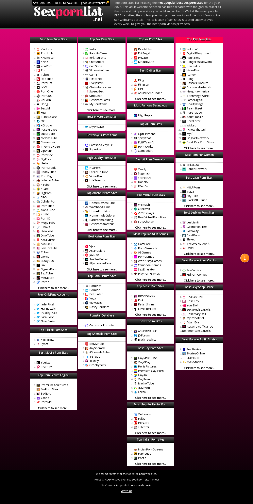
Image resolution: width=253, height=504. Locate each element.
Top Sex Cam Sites (102, 39)
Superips (95, 149)
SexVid (45, 108)
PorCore (143, 423)
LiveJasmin (96, 83)
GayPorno (145, 379)
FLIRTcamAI (146, 142)
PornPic (94, 290)
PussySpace (49, 129)
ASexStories (195, 362)
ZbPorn (46, 100)
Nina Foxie (48, 321)
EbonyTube (48, 172)
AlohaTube (48, 210)
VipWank (46, 151)
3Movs (45, 227)
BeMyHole (96, 344)
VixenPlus (193, 70)
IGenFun (143, 186)
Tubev (45, 252)
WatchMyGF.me (100, 207)
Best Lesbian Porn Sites (199, 212)
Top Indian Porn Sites (150, 439)
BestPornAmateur (101, 224)
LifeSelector (97, 180)
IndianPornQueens (150, 449)
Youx (92, 298)
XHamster (48, 57)
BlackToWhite (147, 339)
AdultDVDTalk (147, 331)
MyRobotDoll (195, 318)
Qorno (45, 256)
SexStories (194, 349)
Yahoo (45, 398)
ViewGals (95, 302)
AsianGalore (97, 250)
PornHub (47, 53)
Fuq (43, 112)
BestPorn (193, 235)
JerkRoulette (97, 57)
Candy (142, 169)
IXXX (44, 87)
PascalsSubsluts (197, 83)
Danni (190, 248)
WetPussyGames (150, 261)
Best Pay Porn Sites (200, 142)
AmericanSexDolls (199, 331)
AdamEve (193, 322)
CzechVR (144, 209)
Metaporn (47, 278)
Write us (126, 491)
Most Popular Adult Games (150, 234)
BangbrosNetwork (199, 62)
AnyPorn (192, 196)
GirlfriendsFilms (197, 227)
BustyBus (47, 261)
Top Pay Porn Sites (199, 39)
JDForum (144, 335)
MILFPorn (193, 187)
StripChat (95, 96)
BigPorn (46, 193)
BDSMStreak (146, 296)
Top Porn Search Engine (53, 375)
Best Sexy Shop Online (199, 287)
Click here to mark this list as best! (53, 44)
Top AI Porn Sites (150, 124)
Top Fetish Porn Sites (150, 286)
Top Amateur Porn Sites (101, 193)
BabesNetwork (197, 169)
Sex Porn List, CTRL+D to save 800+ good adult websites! (70, 3)
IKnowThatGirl (196, 129)
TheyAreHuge (50, 146)
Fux (43, 265)
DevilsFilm (145, 49)
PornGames (146, 256)
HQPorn (95, 168)
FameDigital (195, 100)
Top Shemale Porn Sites (101, 334)
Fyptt (44, 344)
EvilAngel (144, 53)
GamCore (144, 244)
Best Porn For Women (199, 155)
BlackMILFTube (197, 200)
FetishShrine (146, 304)
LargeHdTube (99, 172)
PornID (45, 218)
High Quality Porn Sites (101, 158)
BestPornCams (99, 100)
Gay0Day (144, 362)
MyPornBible (49, 389)
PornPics (95, 286)
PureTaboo (194, 112)
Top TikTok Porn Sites (53, 330)
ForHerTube (49, 248)
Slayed (191, 239)
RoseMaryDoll (196, 314)
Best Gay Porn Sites (150, 348)
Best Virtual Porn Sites (150, 195)
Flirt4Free (96, 79)
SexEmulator (146, 269)
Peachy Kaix (49, 313)
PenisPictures (147, 366)
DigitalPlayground (199, 53)
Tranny (94, 361)
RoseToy (193, 301)
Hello (44, 163)
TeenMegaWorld (198, 96)
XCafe (45, 189)
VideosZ (192, 49)
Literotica (193, 358)
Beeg (44, 104)
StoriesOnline (196, 353)
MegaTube (48, 222)
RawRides (193, 66)
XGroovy (47, 125)
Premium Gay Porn (151, 371)
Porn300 (47, 96)
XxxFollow (47, 340)
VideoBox (95, 176)
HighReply (145, 115)
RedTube (47, 79)
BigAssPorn (49, 269)
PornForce (194, 121)
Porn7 (45, 282)
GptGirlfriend (147, 134)
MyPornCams (98, 104)
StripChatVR (146, 221)
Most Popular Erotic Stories (199, 339)
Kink (140, 300)
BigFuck (46, 159)
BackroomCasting (101, 220)
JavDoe (94, 255)
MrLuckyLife (146, 62)
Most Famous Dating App (150, 105)
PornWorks (145, 146)
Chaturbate (97, 62)
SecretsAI (144, 178)
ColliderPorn (49, 201)
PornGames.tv (148, 248)
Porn (44, 70)
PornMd (46, 402)
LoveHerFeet (147, 309)
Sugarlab (144, 173)
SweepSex (96, 91)
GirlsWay (193, 231)
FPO (44, 197)
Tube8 (45, 74)
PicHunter (96, 294)
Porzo (142, 458)
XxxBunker (48, 239)
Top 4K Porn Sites (150, 39)
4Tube (45, 185)
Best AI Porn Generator (151, 159)
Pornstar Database (102, 315)
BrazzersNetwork (199, 87)
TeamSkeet (194, 108)
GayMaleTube (147, 358)
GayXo (142, 375)
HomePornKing (99, 211)
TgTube (94, 356)
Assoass (46, 244)
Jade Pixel (47, 304)
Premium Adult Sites (54, 385)
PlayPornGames (149, 273)
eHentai (143, 427)
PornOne (47, 91)
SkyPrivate (96, 126)
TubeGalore (49, 117)
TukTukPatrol (98, 259)
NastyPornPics (99, 307)
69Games (144, 252)
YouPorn (46, 66)
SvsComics (194, 270)
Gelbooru (144, 414)
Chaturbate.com (100, 87)
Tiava (190, 191)
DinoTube (47, 235)
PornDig (46, 176)
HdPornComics (197, 274)
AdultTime (193, 57)
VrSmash (144, 204)
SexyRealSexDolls (199, 309)
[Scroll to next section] (244, 257)
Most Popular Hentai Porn (150, 404)
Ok (42, 121)
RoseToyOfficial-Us (200, 326)
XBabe (45, 214)
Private (143, 57)
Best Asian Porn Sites (102, 236)
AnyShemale (97, 348)
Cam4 (93, 74)
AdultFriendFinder (150, 93)
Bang (190, 79)
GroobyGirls (97, 365)
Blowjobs (47, 231)
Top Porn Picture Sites (102, 276)
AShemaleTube (99, 352)
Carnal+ (143, 392)
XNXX (44, 62)
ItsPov (191, 74)
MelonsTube (49, 138)
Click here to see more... (53, 288)
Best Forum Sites (151, 321)
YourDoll (192, 305)
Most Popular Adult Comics (199, 260)
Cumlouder (48, 142)
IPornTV (46, 366)
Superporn (48, 134)
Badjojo (46, 393)
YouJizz (45, 362)
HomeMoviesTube (102, 203)
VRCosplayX (146, 213)
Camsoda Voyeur (100, 145)
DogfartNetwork (198, 138)
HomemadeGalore (102, 215)
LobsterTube (50, 180)
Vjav (92, 246)
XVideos (46, 49)
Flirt (140, 89)
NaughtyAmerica (198, 91)
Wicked (191, 125)
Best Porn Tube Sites (53, 39)
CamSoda (95, 66)
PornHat (46, 83)
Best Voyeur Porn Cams (102, 135)
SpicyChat (144, 138)
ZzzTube (47, 273)
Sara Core (47, 317)
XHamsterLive (99, 70)
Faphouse (144, 453)
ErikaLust (193, 165)
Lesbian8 (193, 222)
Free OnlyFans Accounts (53, 294)
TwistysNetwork (198, 243)
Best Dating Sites (151, 70)
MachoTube (146, 383)
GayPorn (144, 387)
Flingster (144, 84)
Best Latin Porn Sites (199, 177)
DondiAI (143, 182)
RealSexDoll (195, 297)
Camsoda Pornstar (102, 325)
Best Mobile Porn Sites (53, 352)
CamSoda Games (149, 265)
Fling (141, 80)
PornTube (47, 206)
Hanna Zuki (48, 308)
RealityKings (195, 104)
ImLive (93, 49)
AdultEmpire (195, 117)
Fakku (141, 418)
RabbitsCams (98, 53)
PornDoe (47, 155)
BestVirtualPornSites (152, 217)
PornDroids (48, 168)
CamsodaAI (145, 151)
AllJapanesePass (100, 263)
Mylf (189, 134)
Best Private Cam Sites (101, 117)
